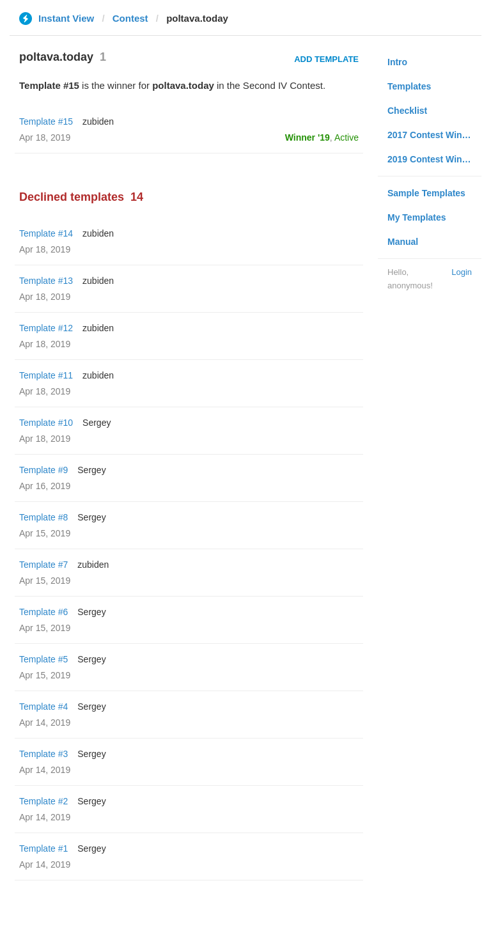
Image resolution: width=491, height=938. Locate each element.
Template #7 (43, 564)
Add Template (326, 59)
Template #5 (43, 659)
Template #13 (46, 281)
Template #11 (46, 375)
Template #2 (43, 801)
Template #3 (43, 754)
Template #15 (46, 121)
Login (461, 272)
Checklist (407, 111)
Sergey (96, 423)
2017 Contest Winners (434, 135)
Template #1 (43, 848)
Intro (397, 62)
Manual (402, 242)
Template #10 (46, 423)
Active (346, 137)
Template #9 (43, 470)
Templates (409, 86)
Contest (130, 18)
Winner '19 (307, 137)
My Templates (416, 217)
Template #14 (46, 233)
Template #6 (43, 612)
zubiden (98, 121)
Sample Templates (426, 193)
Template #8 (43, 517)
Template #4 (43, 706)
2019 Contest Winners (434, 159)
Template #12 (46, 328)
